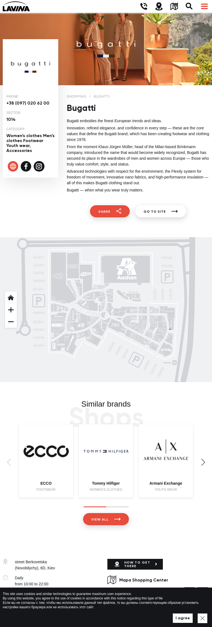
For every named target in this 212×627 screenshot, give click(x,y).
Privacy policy (123, 615)
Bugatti (102, 96)
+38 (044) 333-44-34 (32, 594)
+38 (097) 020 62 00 (27, 103)
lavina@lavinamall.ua (33, 600)
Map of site (147, 615)
